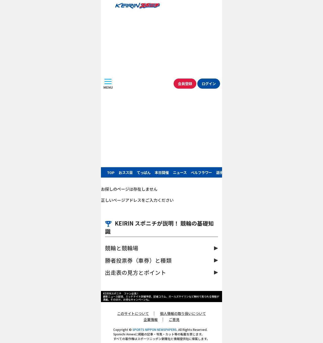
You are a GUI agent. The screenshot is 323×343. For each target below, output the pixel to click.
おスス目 (126, 172)
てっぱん (144, 172)
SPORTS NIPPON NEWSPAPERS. (154, 329)
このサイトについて (133, 313)
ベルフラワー (201, 172)
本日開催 (162, 172)
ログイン (209, 83)
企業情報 (151, 319)
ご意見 (174, 319)
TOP (111, 172)
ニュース (180, 172)
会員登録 (185, 83)
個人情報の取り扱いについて (183, 313)
